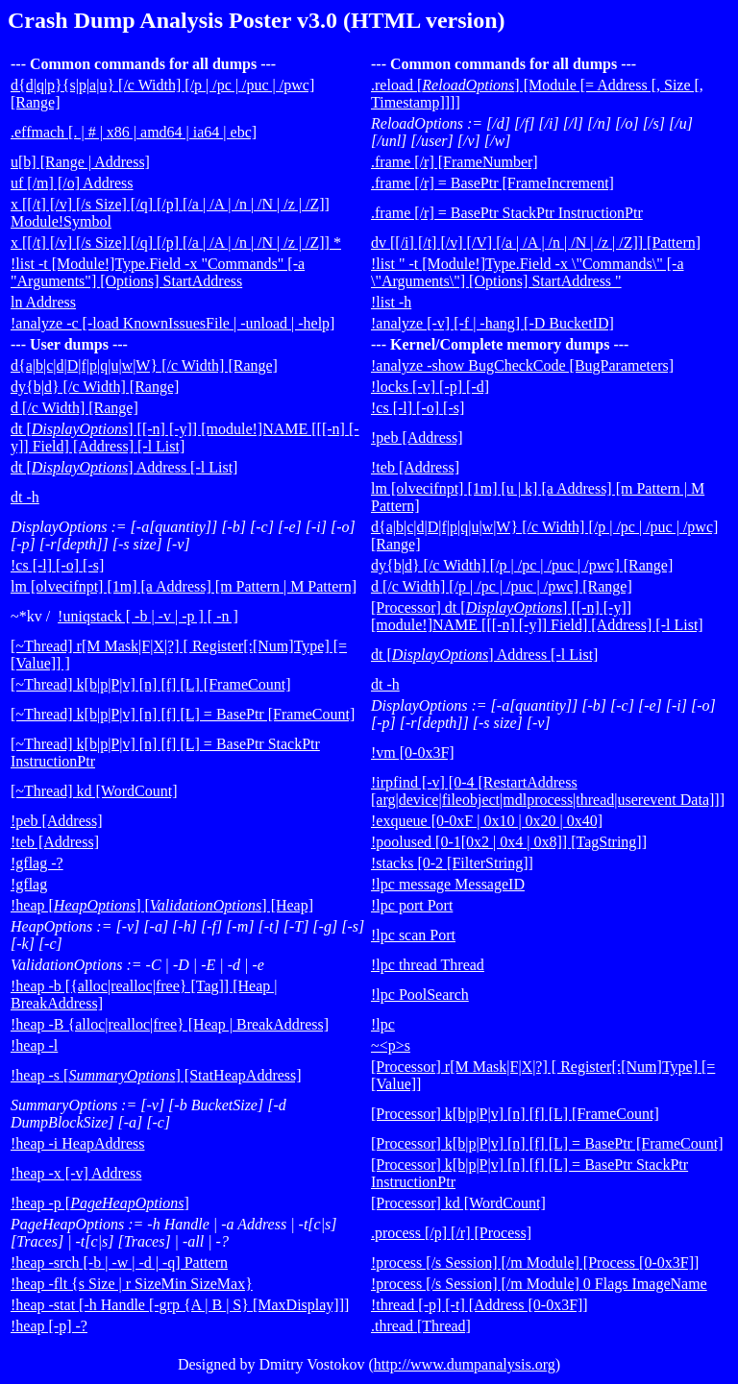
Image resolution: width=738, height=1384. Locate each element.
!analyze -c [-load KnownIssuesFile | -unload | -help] (172, 323)
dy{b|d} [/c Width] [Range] (95, 386)
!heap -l (34, 1045)
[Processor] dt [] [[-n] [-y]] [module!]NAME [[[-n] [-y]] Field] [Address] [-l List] (537, 616)
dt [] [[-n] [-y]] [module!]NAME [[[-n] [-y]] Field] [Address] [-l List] (185, 437)
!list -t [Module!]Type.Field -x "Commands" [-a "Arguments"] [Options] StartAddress (158, 272)
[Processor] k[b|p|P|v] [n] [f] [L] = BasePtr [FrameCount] (547, 1143)
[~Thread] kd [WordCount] (94, 791)
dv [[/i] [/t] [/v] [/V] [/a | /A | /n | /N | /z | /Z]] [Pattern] (536, 242)
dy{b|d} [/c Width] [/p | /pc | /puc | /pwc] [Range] (522, 565)
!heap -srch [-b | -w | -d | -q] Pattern (119, 1262)
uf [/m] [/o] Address (72, 183)
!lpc (383, 1024)
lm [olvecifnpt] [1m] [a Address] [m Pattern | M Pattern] (184, 586)
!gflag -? (37, 863)
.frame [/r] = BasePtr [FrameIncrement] (492, 183)
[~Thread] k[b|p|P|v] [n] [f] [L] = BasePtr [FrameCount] (183, 714)
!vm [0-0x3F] (413, 752)
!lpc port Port (412, 905)
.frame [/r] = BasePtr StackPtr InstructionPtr (507, 213)
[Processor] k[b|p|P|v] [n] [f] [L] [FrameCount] (515, 1113)
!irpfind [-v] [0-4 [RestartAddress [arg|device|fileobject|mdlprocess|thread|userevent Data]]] (548, 791)
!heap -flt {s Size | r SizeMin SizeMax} (132, 1283)
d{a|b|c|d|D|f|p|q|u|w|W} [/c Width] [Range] (144, 365)
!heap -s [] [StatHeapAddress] (156, 1075)
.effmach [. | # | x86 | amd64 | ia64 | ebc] (134, 132)
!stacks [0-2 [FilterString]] (452, 863)
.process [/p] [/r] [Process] (451, 1233)
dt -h (25, 497)
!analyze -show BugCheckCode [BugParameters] (522, 365)
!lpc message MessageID (448, 884)
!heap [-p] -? (49, 1326)
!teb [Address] (415, 467)
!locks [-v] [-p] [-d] (430, 386)
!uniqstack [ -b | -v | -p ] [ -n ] (148, 616)
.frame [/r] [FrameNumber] (454, 162)
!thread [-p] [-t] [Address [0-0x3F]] (479, 1305)
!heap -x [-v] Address (76, 1173)
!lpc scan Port (413, 935)
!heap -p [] (100, 1203)
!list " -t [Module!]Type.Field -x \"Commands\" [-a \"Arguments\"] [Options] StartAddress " (527, 272)
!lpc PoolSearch (420, 994)
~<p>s (390, 1045)
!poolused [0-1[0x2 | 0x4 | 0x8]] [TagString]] (509, 842)
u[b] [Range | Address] (80, 162)
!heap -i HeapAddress (78, 1143)
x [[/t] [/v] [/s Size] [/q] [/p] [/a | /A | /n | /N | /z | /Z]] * (176, 242)
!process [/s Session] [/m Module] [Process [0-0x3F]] (535, 1262)
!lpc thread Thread (427, 965)
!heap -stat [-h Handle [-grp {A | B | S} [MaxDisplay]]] (180, 1305)
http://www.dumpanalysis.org (464, 1364)
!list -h (391, 302)
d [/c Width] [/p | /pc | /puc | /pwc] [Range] (501, 586)
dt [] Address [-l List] (124, 467)
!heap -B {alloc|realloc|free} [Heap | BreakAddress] (170, 1024)
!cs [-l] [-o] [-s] (417, 408)
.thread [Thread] (421, 1326)
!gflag (29, 884)
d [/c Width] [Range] (74, 408)
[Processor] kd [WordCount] (458, 1203)
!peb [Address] (417, 437)
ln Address (43, 302)
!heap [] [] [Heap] (162, 905)
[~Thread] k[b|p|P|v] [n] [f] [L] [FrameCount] (151, 684)
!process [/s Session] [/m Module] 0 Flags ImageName (539, 1283)
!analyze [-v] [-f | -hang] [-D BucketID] (492, 323)
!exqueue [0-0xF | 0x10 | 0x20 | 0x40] (487, 821)
